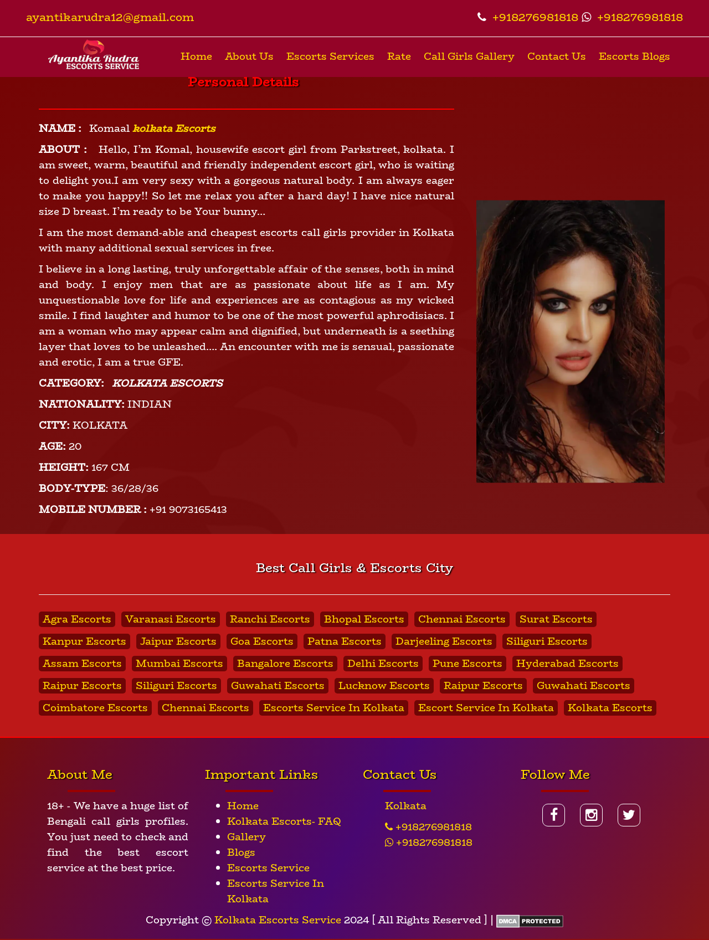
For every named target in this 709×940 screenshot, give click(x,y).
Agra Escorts (77, 619)
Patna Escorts (344, 641)
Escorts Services (330, 56)
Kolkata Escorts (610, 708)
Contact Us (556, 56)
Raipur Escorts (82, 686)
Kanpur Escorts (84, 641)
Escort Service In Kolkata (486, 708)
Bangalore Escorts (285, 663)
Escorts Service (268, 868)
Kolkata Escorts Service (277, 920)
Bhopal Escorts (364, 619)
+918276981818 (527, 16)
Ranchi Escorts (270, 619)
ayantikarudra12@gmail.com (110, 16)
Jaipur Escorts (178, 641)
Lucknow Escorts (384, 686)
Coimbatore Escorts (95, 708)
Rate (399, 56)
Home (196, 56)
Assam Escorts (82, 663)
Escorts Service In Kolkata (333, 708)
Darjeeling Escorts (443, 641)
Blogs (241, 852)
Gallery (246, 837)
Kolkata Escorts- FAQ (284, 821)
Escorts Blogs (634, 56)
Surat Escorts (556, 619)
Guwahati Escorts (278, 686)
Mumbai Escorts (179, 663)
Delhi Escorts (383, 663)
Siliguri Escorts (547, 641)
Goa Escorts (262, 641)
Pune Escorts (467, 663)
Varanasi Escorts (170, 619)
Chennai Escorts (462, 619)
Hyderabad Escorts (567, 663)
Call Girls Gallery (469, 56)
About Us (249, 56)
